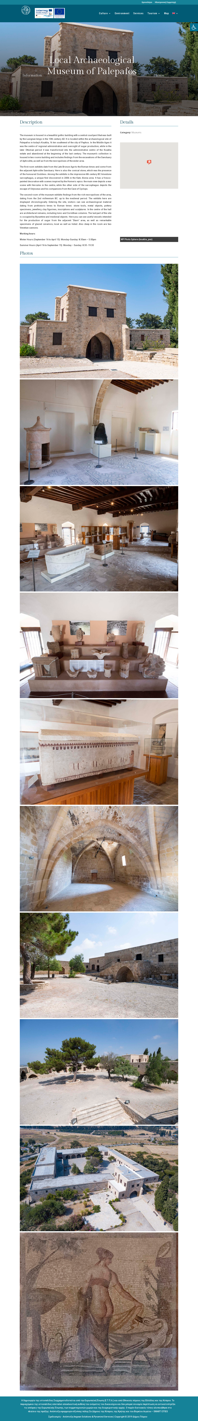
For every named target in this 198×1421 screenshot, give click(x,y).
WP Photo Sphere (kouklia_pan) (137, 239)
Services (138, 13)
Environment (122, 13)
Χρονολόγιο (147, 2)
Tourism (152, 13)
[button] (194, 27)
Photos (159, 75)
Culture (103, 13)
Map (166, 13)
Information (32, 75)
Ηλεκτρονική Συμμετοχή (165, 2)
